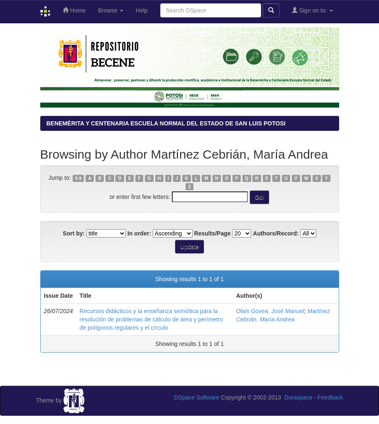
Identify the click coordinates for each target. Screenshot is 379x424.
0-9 (78, 178)
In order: (139, 233)
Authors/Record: (275, 233)
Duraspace (298, 397)
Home (74, 10)
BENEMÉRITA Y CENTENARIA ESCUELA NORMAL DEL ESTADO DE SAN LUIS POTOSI (166, 123)
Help (142, 10)
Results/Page (212, 233)
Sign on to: (312, 10)
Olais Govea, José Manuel (270, 311)
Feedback (330, 397)
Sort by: (74, 233)
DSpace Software (196, 397)
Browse (110, 10)
